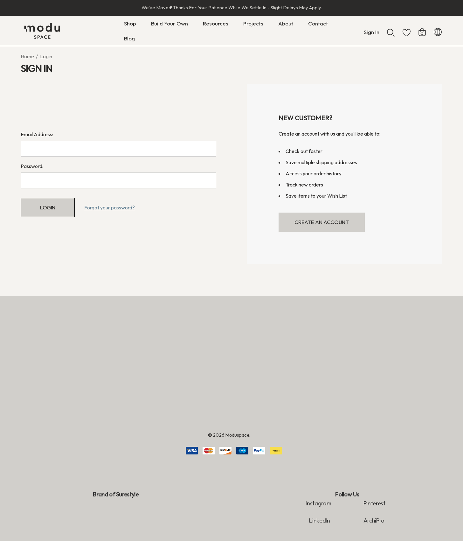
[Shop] (130, 25)
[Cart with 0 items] (422, 29)
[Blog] (129, 38)
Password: (32, 166)
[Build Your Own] (169, 25)
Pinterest (374, 503)
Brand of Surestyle (115, 494)
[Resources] (215, 25)
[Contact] (318, 23)
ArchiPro (373, 520)
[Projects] (253, 23)
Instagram (318, 503)
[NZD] (438, 30)
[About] (285, 25)
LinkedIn (320, 520)
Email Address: (37, 134)
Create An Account (321, 222)
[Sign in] (371, 29)
